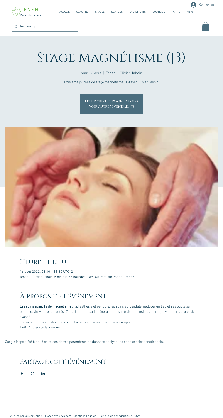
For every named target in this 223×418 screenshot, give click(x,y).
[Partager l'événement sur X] (32, 373)
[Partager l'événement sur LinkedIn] (43, 373)
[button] (205, 26)
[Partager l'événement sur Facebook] (22, 373)
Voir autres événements (111, 106)
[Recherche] (44, 26)
